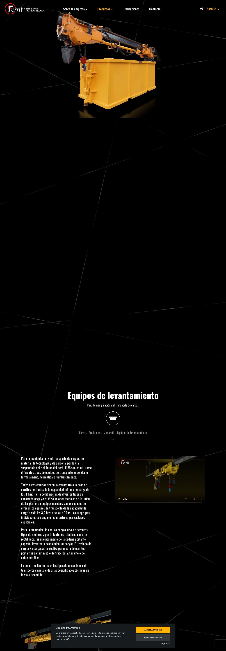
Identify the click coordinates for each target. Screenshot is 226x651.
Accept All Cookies (153, 630)
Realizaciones (131, 8)
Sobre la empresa (74, 8)
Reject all (165, 643)
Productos (103, 8)
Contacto (154, 8)
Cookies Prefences (153, 638)
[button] (213, 9)
